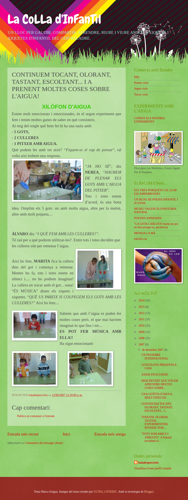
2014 (142, 300)
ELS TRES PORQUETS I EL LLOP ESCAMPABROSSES (155, 192)
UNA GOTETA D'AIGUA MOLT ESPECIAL (156, 395)
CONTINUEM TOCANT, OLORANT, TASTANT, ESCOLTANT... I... (157, 407)
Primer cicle (141, 82)
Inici (66, 434)
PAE (136, 77)
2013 (142, 306)
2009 (142, 332)
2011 (142, 319)
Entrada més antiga (110, 434)
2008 (142, 338)
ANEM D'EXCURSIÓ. (155, 374)
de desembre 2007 (153, 349)
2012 (142, 313)
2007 (142, 344)
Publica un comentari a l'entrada (35, 416)
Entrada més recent (23, 434)
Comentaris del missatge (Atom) (44, 443)
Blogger (148, 491)
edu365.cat (140, 238)
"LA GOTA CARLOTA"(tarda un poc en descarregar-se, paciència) (156, 225)
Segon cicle (141, 88)
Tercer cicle (141, 94)
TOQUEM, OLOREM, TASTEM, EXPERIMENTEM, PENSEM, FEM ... (154, 422)
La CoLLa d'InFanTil (54, 19)
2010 (142, 325)
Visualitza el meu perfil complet (153, 468)
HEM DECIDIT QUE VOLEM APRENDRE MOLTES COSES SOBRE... (159, 384)
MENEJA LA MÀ (144, 233)
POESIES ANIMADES (148, 218)
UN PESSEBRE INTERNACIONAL (154, 356)
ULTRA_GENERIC (105, 491)
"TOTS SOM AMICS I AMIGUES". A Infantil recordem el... (156, 437)
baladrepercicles (148, 462)
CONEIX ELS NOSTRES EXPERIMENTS (149, 120)
